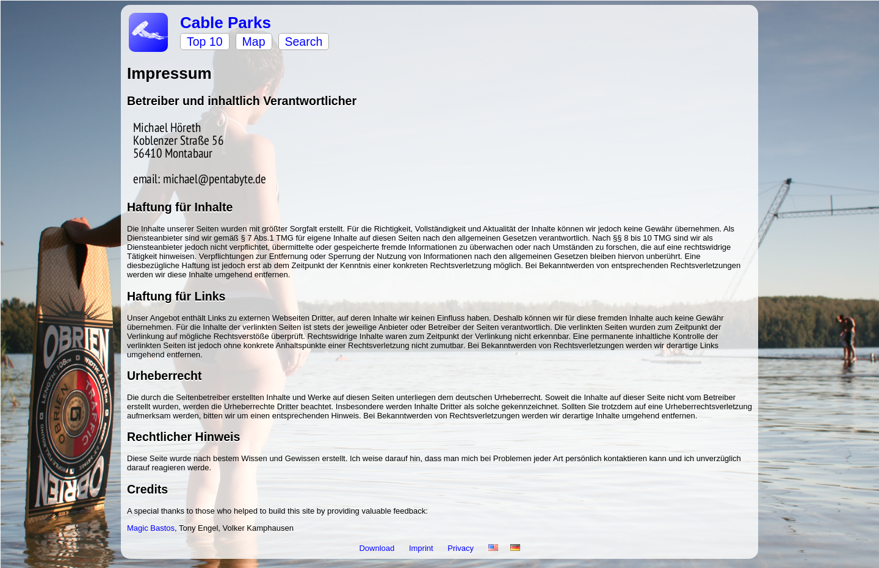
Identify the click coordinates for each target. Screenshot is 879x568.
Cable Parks (225, 22)
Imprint (422, 548)
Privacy (461, 548)
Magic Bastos (151, 528)
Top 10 (205, 41)
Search (304, 41)
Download (377, 548)
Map (254, 41)
